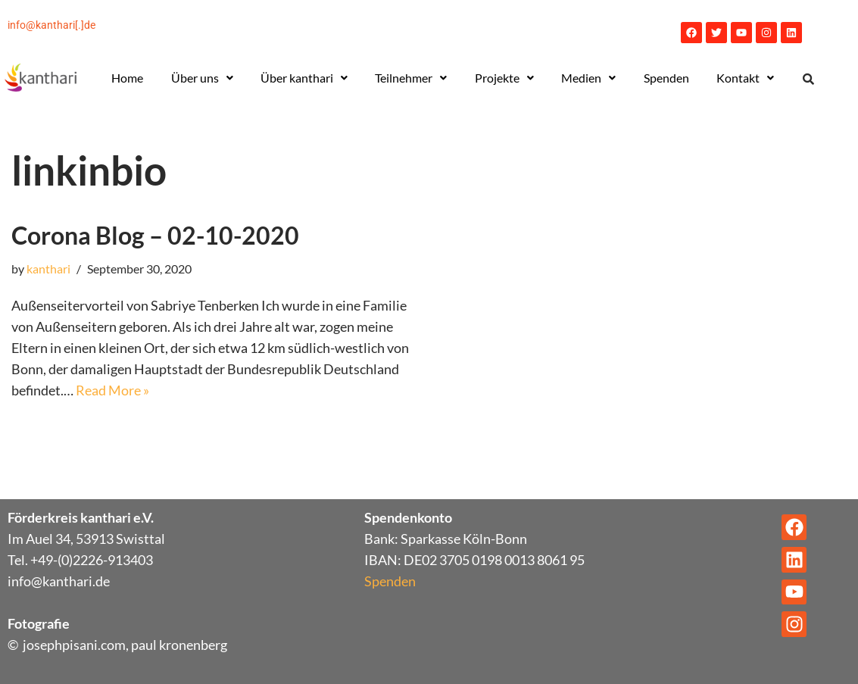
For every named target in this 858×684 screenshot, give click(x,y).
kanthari (48, 268)
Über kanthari (304, 77)
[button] (202, 78)
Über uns (202, 77)
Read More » (112, 390)
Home (127, 77)
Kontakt (745, 77)
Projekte (504, 77)
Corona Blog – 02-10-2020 (155, 235)
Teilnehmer (411, 77)
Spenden (666, 77)
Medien (588, 77)
